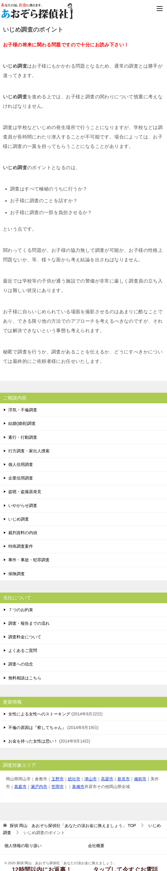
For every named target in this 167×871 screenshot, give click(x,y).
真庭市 (20, 786)
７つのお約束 (20, 609)
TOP (73, 825)
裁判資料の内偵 (22, 532)
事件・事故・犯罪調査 (29, 559)
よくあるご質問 (22, 650)
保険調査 (16, 573)
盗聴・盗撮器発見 (24, 491)
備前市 (140, 779)
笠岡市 (57, 786)
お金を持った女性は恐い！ (33, 741)
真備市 (78, 786)
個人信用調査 (20, 464)
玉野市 (57, 779)
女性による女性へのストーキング (39, 714)
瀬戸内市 (39, 786)
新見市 (123, 779)
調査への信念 (20, 664)
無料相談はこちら (24, 678)
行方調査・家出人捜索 (29, 450)
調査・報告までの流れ (29, 623)
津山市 (90, 779)
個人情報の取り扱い (23, 845)
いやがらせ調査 (22, 505)
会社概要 (96, 845)
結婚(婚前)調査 (22, 423)
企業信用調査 (20, 478)
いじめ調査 (18, 519)
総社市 (74, 779)
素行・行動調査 (22, 437)
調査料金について (24, 637)
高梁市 (107, 779)
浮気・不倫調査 (22, 409)
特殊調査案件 (20, 546)
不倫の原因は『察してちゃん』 (37, 727)
